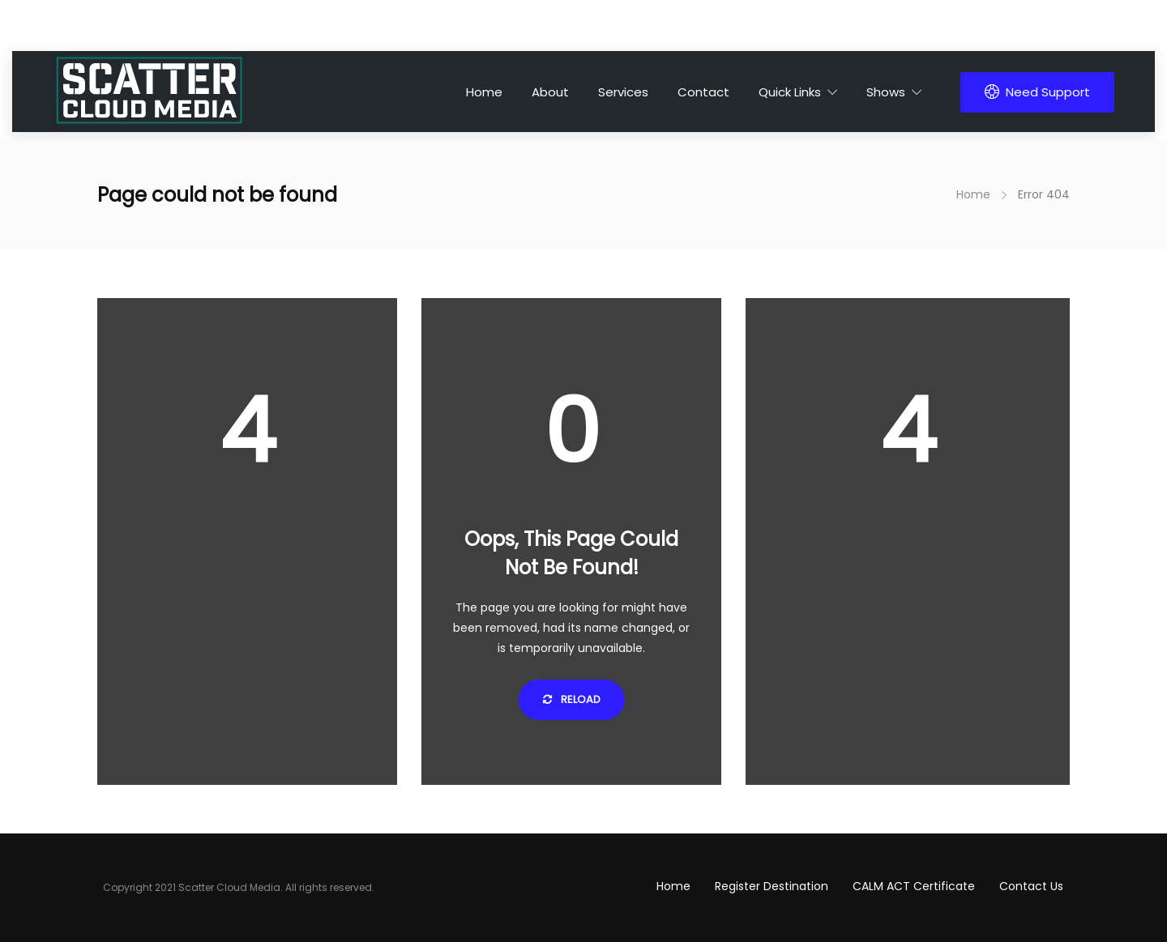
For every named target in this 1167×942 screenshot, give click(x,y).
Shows (885, 91)
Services (623, 91)
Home (484, 91)
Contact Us (1031, 886)
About (550, 91)
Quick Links (790, 91)
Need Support (1037, 91)
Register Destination (771, 886)
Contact (703, 91)
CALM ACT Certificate (914, 886)
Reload (572, 699)
